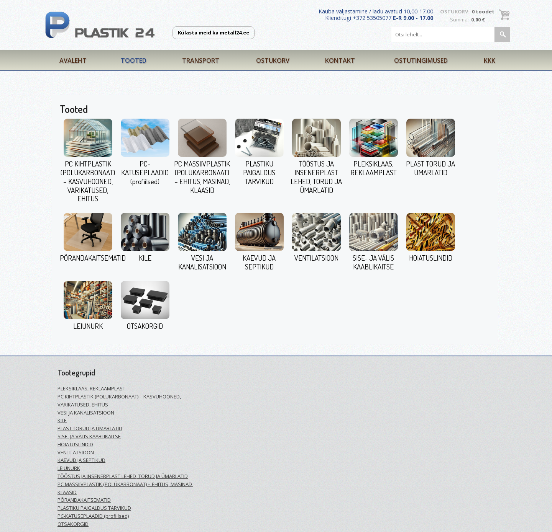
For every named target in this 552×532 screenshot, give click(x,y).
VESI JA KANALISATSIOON (202, 262)
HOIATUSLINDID (430, 258)
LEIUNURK (88, 326)
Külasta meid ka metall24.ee (213, 32)
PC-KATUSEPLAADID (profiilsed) (145, 172)
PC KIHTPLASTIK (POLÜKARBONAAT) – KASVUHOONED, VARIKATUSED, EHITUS (88, 181)
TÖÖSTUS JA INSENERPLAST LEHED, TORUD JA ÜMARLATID (316, 176)
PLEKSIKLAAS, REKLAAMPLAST (373, 168)
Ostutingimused (421, 60)
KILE (145, 258)
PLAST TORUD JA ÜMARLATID (430, 168)
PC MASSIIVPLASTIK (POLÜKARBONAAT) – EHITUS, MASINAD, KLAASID (202, 176)
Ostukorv (272, 60)
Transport (200, 60)
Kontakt (340, 60)
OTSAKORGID (145, 326)
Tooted (133, 60)
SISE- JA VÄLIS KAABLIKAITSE (373, 262)
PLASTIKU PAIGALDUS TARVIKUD (259, 172)
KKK (489, 60)
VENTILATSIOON (316, 258)
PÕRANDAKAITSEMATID (93, 258)
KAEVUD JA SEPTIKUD (259, 262)
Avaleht (73, 60)
